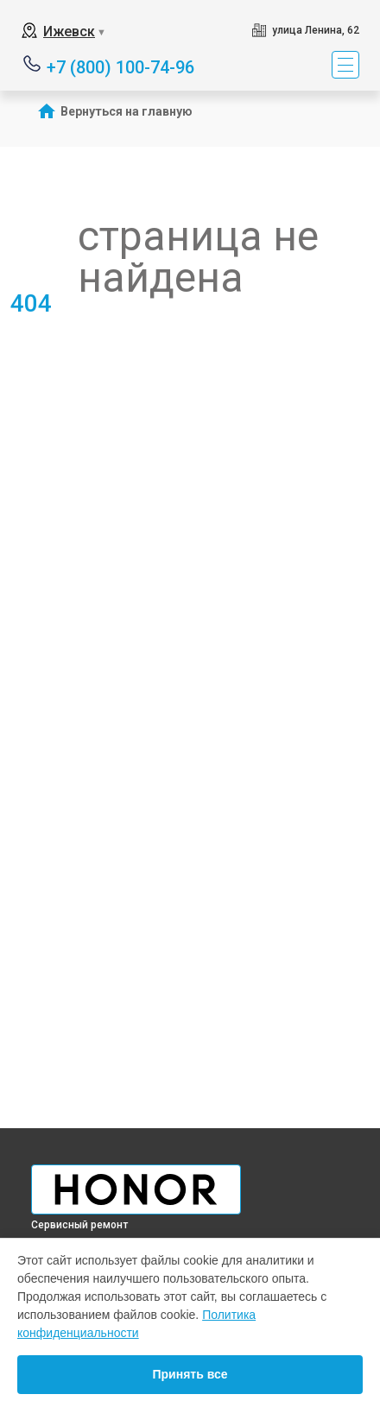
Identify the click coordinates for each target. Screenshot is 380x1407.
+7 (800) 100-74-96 (120, 66)
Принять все (189, 1374)
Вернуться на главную (126, 111)
